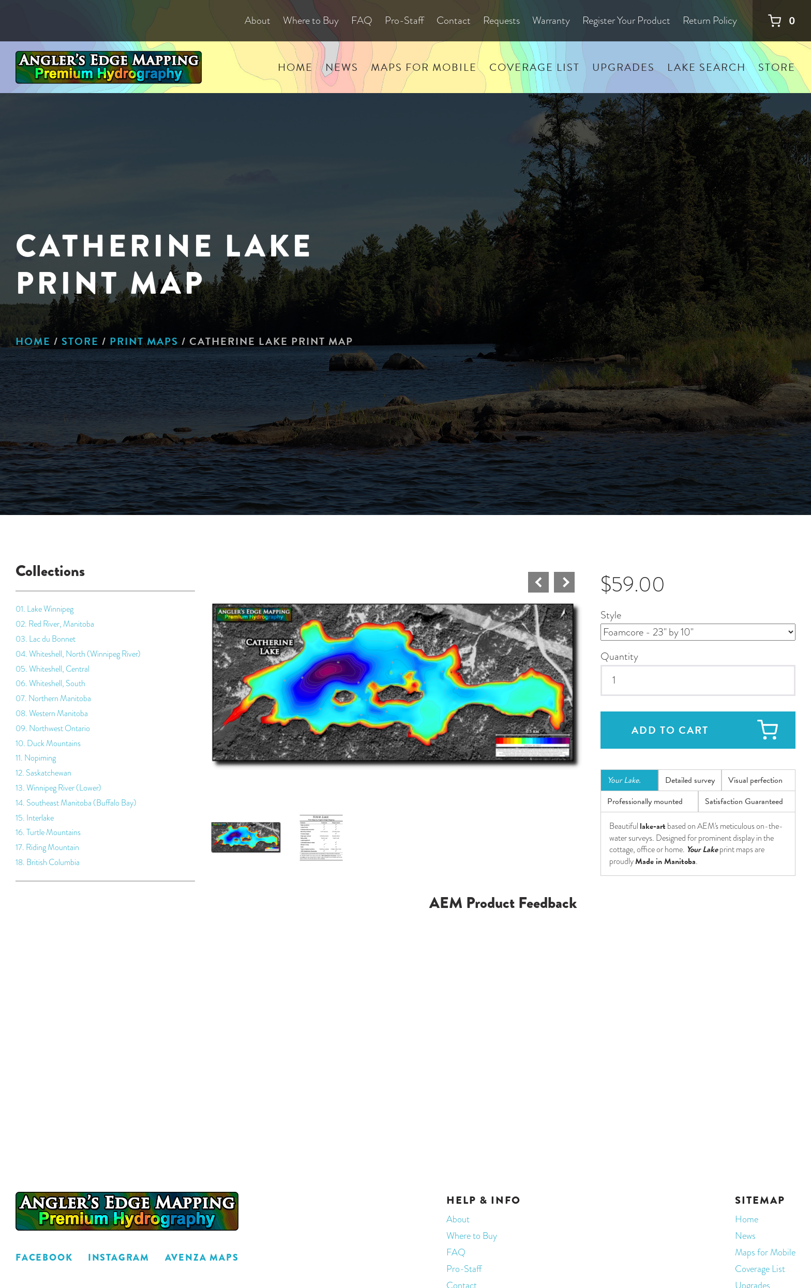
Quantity (619, 656)
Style (610, 615)
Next (564, 582)
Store (80, 341)
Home (33, 341)
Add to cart (670, 730)
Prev (538, 582)
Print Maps (144, 341)
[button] (396, 685)
